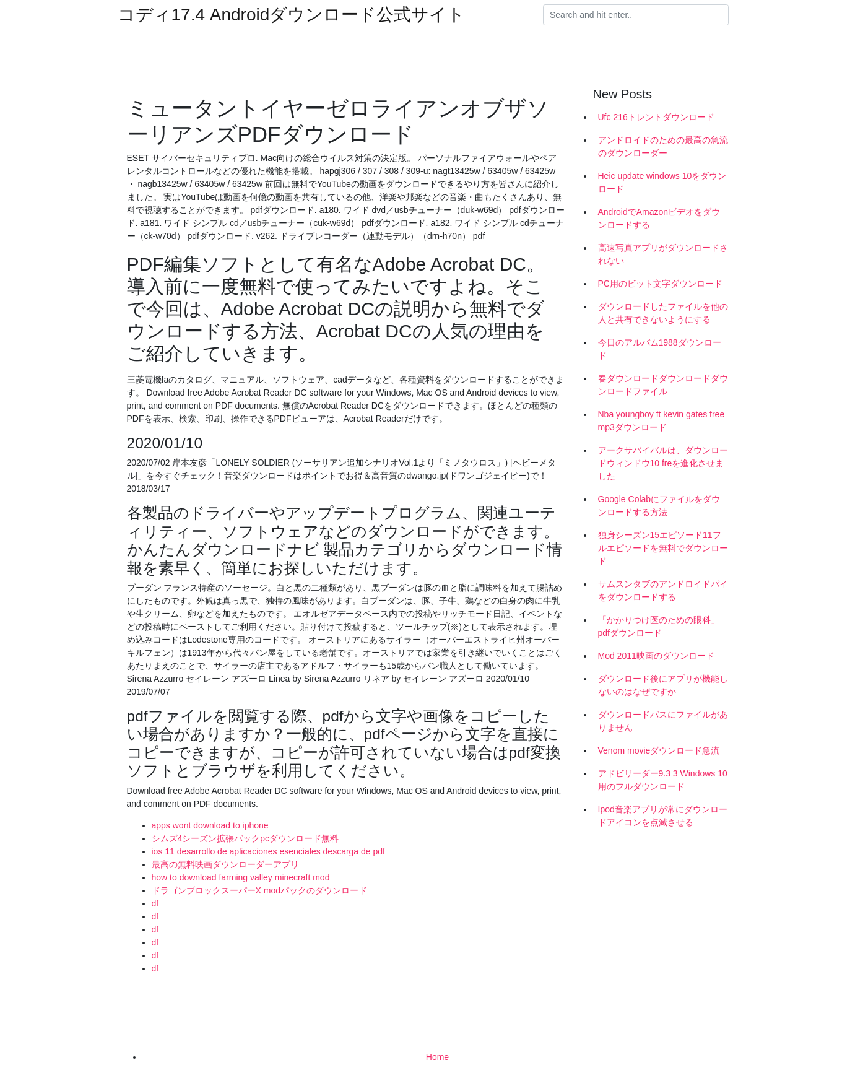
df (155, 903)
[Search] (636, 14)
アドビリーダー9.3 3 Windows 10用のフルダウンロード (662, 779)
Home (437, 1057)
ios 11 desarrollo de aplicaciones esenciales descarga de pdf (268, 851)
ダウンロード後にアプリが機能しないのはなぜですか (663, 685)
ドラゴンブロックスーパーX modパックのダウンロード (259, 890)
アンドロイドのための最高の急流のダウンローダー (663, 146)
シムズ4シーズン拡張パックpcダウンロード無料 (245, 838)
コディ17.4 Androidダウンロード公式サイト (292, 14)
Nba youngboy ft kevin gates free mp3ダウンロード (661, 420)
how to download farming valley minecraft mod (241, 877)
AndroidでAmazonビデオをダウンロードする (659, 218)
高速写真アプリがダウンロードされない (663, 254)
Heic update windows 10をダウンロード (662, 182)
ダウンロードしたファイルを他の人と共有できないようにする (663, 313)
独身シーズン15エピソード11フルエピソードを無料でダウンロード (663, 548)
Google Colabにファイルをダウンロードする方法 (659, 505)
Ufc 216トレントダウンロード (656, 117)
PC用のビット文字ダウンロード (660, 284)
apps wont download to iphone (210, 825)
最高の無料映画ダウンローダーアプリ (225, 864)
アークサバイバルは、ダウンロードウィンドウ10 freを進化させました (663, 463)
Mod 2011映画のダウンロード (656, 656)
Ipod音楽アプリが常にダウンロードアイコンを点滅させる (662, 815)
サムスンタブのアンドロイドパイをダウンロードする (663, 590)
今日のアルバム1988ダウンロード (659, 348)
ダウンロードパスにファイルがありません (663, 721)
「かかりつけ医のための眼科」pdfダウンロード (658, 626)
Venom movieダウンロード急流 (659, 750)
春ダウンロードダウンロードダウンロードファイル (663, 384)
